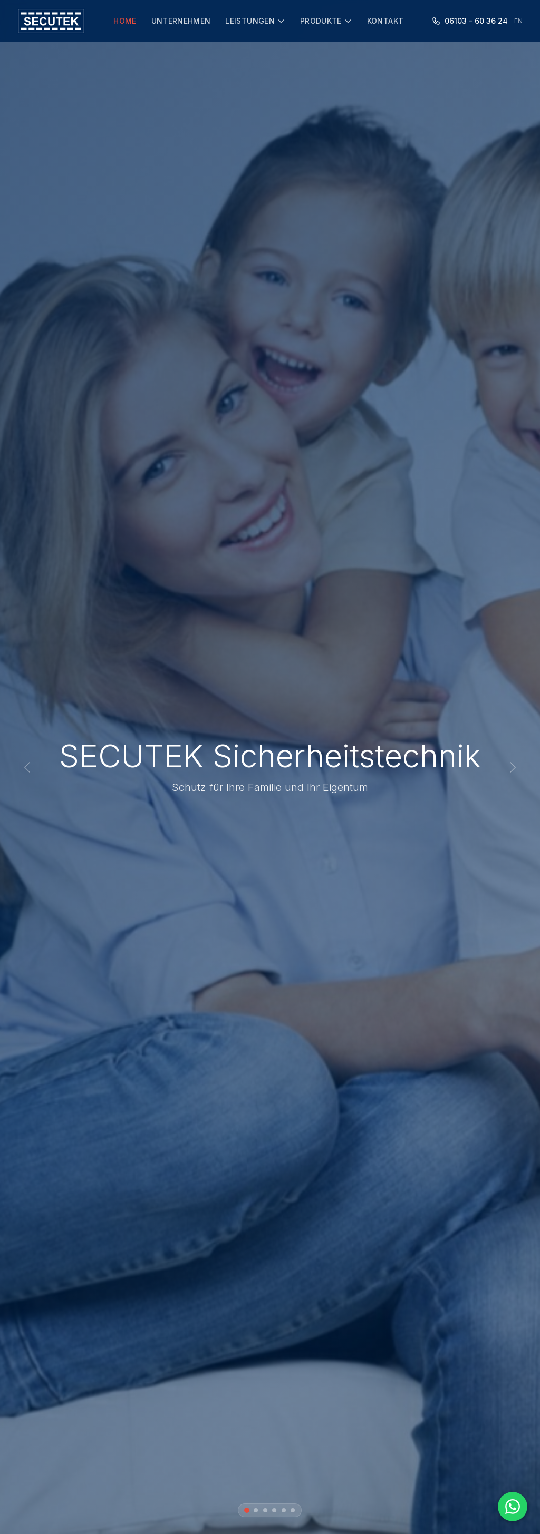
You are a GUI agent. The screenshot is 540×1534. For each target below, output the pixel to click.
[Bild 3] (265, 1510)
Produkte (326, 20)
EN (518, 21)
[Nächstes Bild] (512, 767)
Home (124, 20)
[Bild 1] (246, 1510)
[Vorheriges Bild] (27, 767)
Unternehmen (181, 20)
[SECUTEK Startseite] (51, 21)
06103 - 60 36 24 (470, 20)
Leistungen (255, 20)
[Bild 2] (256, 1510)
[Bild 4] (275, 1510)
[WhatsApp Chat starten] (512, 1506)
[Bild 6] (293, 1510)
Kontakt (385, 20)
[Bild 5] (284, 1510)
